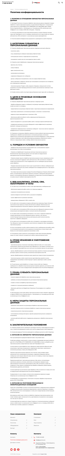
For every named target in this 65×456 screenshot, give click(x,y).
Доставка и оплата (15, 442)
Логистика (18, 422)
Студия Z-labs (43, 454)
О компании (44, 417)
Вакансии (44, 425)
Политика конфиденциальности (18, 440)
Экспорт (18, 428)
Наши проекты (44, 422)
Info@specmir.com (40, 440)
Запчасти (12, 417)
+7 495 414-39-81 (40, 437)
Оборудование (18, 425)
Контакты (20, 437)
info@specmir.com (14, 29)
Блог (44, 420)
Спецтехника (18, 420)
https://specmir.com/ (20, 34)
